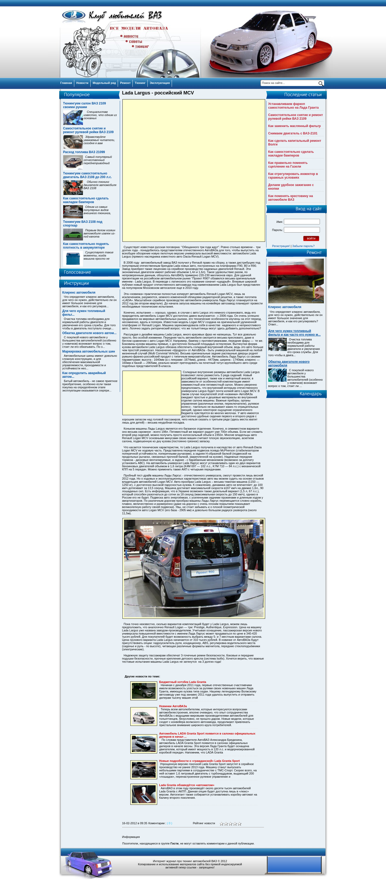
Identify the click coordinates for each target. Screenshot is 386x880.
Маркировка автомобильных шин (88, 351)
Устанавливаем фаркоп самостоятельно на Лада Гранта (293, 105)
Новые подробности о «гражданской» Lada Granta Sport (199, 760)
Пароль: (277, 230)
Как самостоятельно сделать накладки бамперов (86, 200)
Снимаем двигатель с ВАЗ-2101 (293, 133)
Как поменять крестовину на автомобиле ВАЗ (290, 198)
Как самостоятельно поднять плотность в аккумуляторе (86, 245)
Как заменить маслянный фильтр (294, 126)
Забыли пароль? (303, 246)
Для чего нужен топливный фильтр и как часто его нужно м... (294, 332)
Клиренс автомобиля (79, 292)
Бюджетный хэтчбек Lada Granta (182, 681)
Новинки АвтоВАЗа (173, 706)
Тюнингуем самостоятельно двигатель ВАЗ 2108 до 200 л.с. (87, 175)
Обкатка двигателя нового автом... (89, 333)
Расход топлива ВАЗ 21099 (84, 152)
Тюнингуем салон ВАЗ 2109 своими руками (84, 105)
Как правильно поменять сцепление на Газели (288, 164)
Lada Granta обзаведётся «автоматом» (187, 785)
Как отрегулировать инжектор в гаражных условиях (293, 175)
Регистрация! (281, 246)
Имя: (279, 221)
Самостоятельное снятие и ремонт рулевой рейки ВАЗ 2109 (88, 130)
